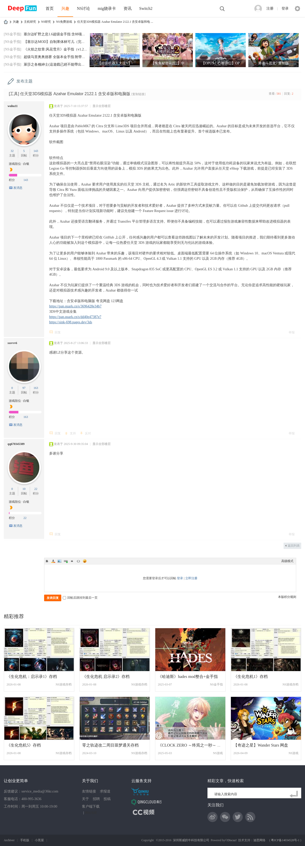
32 (12, 151)
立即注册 (191, 578)
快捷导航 (297, 8)
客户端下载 (91, 806)
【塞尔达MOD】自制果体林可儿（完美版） (58, 42)
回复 (58, 332)
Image (59, 561)
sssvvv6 (12, 343)
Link (65, 561)
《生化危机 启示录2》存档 (106, 676)
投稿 (107, 799)
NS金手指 (216, 684)
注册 (269, 8)
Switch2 (145, 8)
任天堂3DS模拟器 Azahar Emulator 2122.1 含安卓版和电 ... (115, 21)
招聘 (96, 799)
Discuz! (232, 840)
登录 (285, 8)
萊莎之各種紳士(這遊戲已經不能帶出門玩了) (58, 64)
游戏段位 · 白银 (19, 164)
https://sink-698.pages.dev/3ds (70, 322)
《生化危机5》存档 (24, 745)
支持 (73, 433)
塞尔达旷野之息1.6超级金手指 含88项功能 (56, 34)
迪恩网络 (259, 840)
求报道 (105, 791)
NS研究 (46, 21)
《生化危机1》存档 (250, 676)
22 (35, 489)
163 (36, 388)
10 (23, 489)
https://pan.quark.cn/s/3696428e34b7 (75, 306)
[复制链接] (138, 94)
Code (78, 561)
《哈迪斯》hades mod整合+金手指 (188, 676)
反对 (88, 433)
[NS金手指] (12, 34)
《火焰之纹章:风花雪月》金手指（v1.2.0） (57, 49)
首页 (50, 8)
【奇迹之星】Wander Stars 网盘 (260, 745)
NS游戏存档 (64, 684)
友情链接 (89, 791)
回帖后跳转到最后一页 (80, 597)
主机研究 (30, 21)
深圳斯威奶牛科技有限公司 (191, 840)
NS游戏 (218, 753)
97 (23, 388)
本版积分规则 (287, 597)
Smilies (84, 561)
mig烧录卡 (107, 8)
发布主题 (24, 81)
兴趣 (65, 8)
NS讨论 (83, 8)
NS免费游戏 (64, 21)
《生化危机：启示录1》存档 (32, 676)
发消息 (17, 188)
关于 (85, 799)
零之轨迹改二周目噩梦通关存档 (110, 745)
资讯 (128, 8)
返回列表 (294, 545)
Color (53, 561)
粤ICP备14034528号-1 (285, 840)
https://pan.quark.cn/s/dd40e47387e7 (75, 317)
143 (36, 151)
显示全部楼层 (102, 106)
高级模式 (287, 561)
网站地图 (91, 812)
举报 (292, 332)
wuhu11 (13, 106)
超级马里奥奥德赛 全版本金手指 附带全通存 (58, 57)
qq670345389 (16, 444)
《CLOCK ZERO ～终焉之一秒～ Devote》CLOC (201, 745)
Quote (72, 561)
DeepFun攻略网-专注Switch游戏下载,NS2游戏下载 (6, 21)
